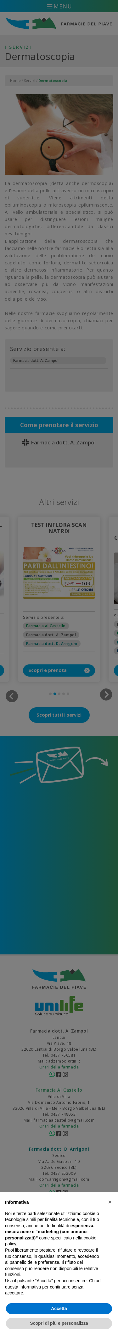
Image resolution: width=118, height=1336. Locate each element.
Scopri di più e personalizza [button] (59, 1323)
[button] (110, 1202)
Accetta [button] (59, 1308)
